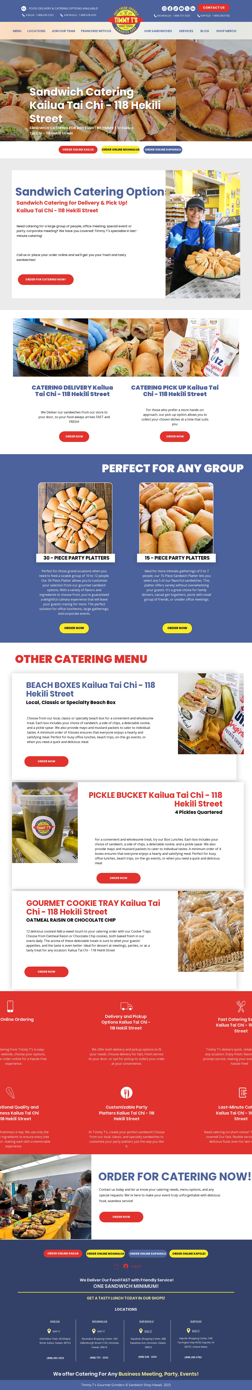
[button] (116, 1266)
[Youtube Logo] (181, 8)
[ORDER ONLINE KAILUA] (78, 149)
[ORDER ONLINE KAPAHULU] (163, 150)
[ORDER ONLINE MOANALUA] (120, 150)
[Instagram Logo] (164, 8)
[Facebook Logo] (170, 8)
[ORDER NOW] (74, 436)
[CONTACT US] (214, 8)
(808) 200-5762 (193, 1357)
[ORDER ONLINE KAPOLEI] (188, 1254)
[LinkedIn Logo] (192, 8)
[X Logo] (187, 8)
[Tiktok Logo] (175, 8)
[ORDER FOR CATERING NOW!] (46, 279)
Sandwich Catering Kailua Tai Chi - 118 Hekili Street (95, 105)
